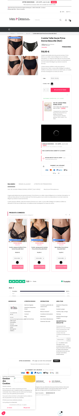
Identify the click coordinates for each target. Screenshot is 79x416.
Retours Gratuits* (44, 311)
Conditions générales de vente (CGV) (46, 306)
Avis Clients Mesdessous (46, 319)
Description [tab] (11, 184)
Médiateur (43, 316)
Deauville (44, 47)
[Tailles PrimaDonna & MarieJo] (55, 78)
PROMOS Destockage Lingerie (61, 317)
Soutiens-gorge (60, 309)
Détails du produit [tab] (24, 184)
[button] (3, 413)
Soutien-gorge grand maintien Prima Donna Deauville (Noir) (44, 248)
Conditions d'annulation (46, 314)
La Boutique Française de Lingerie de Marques (19, 7)
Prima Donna (22, 243)
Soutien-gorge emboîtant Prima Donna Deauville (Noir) (21, 248)
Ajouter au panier (60, 90)
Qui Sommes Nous (29, 319)
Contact (26, 314)
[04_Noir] (52, 83)
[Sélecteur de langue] (68, 12)
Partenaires (27, 311)
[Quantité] (46, 90)
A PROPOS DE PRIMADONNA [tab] (43, 184)
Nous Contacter (21, 9)
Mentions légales (28, 305)
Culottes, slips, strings (62, 311)
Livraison (42, 309)
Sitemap (58, 314)
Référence (44, 44)
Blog (25, 316)
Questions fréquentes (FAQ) (30, 308)
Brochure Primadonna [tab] (51, 189)
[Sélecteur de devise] (62, 12)
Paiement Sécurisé (45, 321)
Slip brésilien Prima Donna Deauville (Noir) (65, 248)
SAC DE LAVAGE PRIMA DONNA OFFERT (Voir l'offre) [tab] (24, 189)
